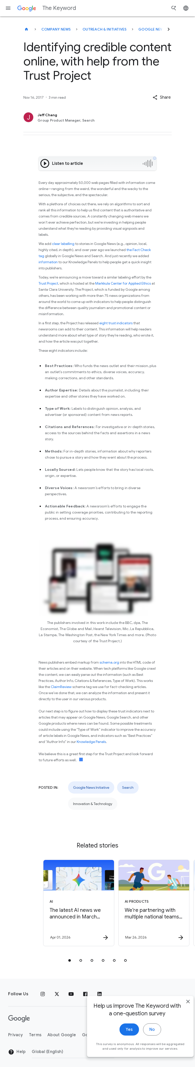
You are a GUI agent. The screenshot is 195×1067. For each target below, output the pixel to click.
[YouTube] (71, 994)
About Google (61, 1034)
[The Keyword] (26, 29)
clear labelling (63, 243)
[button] (162, 97)
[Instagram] (43, 994)
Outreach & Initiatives (105, 29)
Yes (120, 1037)
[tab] (69, 960)
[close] (179, 1009)
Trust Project (48, 283)
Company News (56, 29)
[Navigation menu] (8, 8)
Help (17, 1052)
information (48, 262)
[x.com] (57, 994)
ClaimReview (61, 686)
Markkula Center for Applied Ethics (123, 283)
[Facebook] (85, 994)
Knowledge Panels (91, 741)
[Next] (168, 29)
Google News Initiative (161, 29)
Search (128, 787)
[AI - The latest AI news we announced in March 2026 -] (59, 903)
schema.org (109, 662)
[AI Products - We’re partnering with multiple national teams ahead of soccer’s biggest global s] (134, 903)
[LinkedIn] (99, 994)
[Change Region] (73, 1052)
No (143, 1037)
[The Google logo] (19, 1019)
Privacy (15, 1034)
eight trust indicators (116, 323)
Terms (35, 1034)
